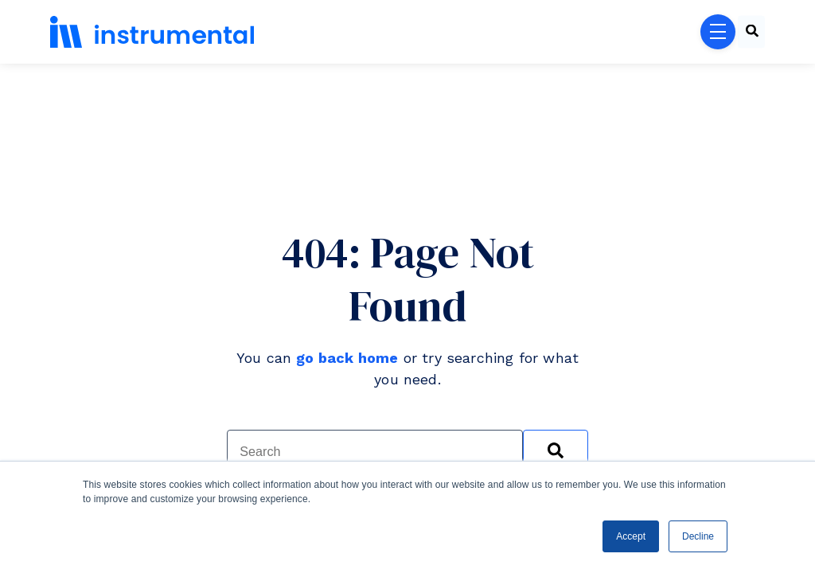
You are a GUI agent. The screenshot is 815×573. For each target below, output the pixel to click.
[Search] (555, 452)
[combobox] (751, 32)
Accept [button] (630, 536)
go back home (347, 357)
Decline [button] (698, 536)
